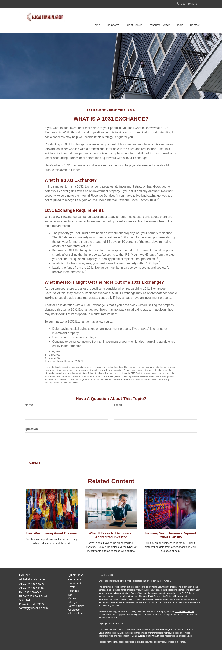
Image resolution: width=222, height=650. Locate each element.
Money (72, 598)
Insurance (73, 590)
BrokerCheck (164, 581)
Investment (74, 583)
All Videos (74, 609)
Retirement (74, 579)
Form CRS (109, 575)
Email (118, 404)
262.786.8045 (187, 3)
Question (31, 429)
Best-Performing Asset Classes (51, 533)
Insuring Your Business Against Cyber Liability (170, 535)
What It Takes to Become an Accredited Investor (111, 535)
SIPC (191, 629)
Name (29, 404)
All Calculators (76, 613)
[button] (114, 19)
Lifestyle (73, 602)
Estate (71, 587)
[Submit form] (34, 463)
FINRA (185, 629)
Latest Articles (76, 605)
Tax (70, 594)
